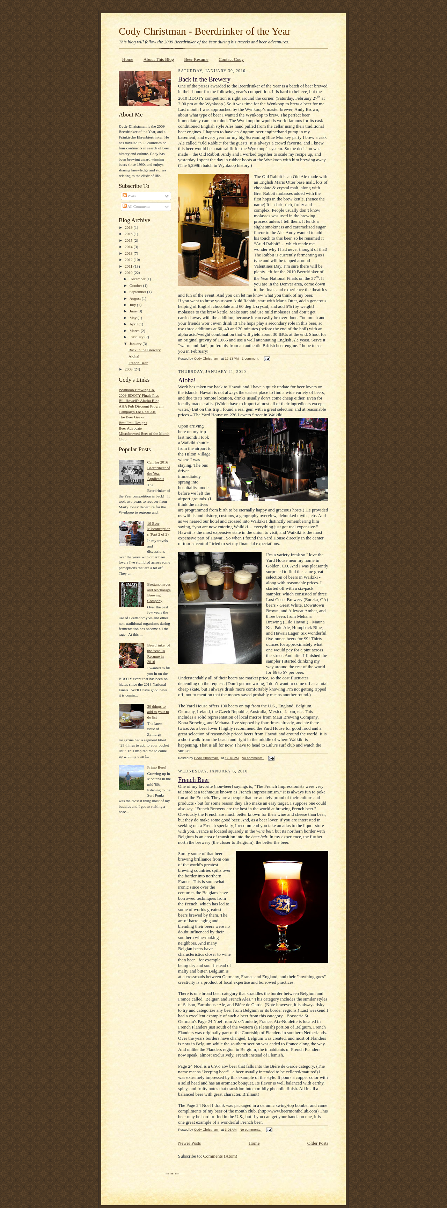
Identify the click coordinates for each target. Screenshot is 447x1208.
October (136, 285)
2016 (129, 234)
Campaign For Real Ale (137, 412)
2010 (129, 272)
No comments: (253, 758)
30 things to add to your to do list (158, 711)
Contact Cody (231, 59)
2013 (129, 253)
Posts (129, 196)
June (134, 311)
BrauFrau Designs (133, 423)
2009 (129, 369)
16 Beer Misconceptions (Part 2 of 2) (158, 528)
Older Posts (317, 1143)
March (135, 331)
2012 (129, 259)
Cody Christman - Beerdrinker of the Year (204, 31)
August (136, 298)
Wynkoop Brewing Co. (137, 390)
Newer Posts (189, 1143)
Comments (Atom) (220, 1156)
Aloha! (134, 356)
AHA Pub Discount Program (141, 406)
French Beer (138, 363)
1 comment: (251, 358)
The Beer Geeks (131, 417)
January (136, 343)
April (134, 324)
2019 (129, 227)
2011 (129, 266)
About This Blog (159, 59)
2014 (129, 247)
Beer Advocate (130, 428)
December (138, 279)
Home (127, 59)
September (138, 292)
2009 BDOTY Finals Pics (139, 395)
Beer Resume (196, 59)
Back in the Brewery (145, 350)
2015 (129, 240)
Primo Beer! (156, 767)
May (134, 318)
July (133, 305)
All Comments (137, 206)
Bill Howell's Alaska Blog (139, 400)
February (137, 337)
